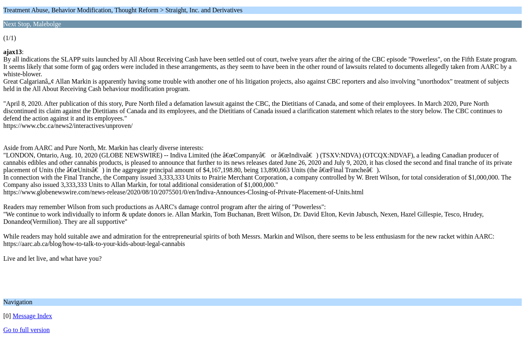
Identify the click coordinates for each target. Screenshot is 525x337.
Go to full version (26, 329)
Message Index (32, 315)
